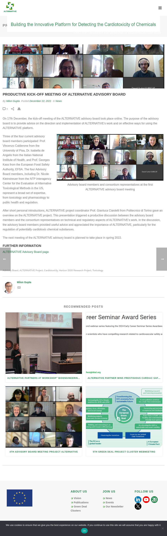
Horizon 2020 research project (75, 270)
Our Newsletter (114, 506)
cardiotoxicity (51, 270)
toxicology (97, 270)
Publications (81, 502)
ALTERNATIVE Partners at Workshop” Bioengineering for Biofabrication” (44, 378)
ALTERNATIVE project (31, 270)
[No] (162, 528)
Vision (77, 498)
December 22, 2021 (40, 101)
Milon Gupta (13, 101)
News (85, 33)
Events (110, 502)
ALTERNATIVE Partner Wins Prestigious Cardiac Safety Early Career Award (125, 378)
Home (77, 33)
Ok (84, 530)
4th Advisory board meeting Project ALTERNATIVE (44, 452)
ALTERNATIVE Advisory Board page (26, 251)
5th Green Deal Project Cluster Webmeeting (124, 452)
